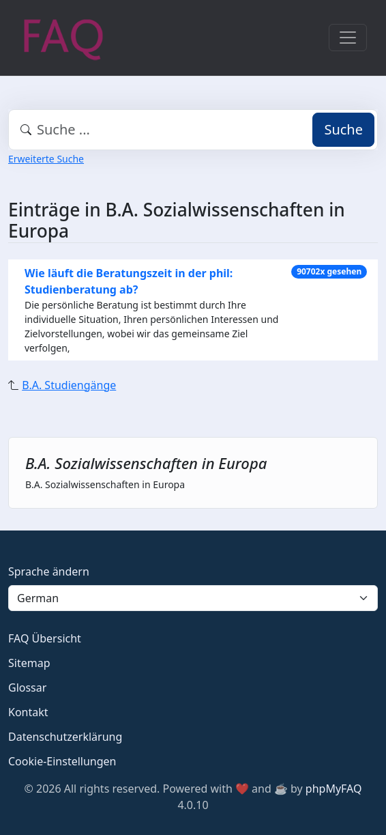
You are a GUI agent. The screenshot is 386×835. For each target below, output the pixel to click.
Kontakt (28, 712)
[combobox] (193, 129)
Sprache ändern (48, 571)
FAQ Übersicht (44, 638)
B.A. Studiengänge (69, 385)
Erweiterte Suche (46, 158)
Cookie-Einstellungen (62, 761)
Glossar (27, 687)
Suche (343, 129)
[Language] (193, 598)
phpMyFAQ (334, 788)
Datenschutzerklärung (65, 736)
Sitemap (29, 662)
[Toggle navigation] (348, 37)
